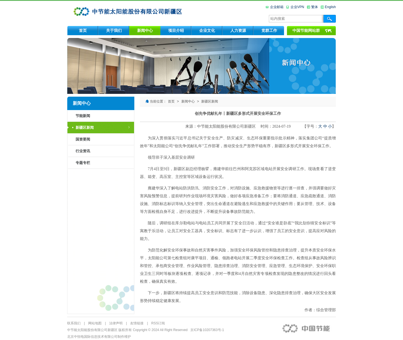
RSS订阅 (158, 323)
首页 (171, 101)
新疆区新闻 (85, 127)
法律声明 (116, 323)
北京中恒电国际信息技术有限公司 (92, 337)
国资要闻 (83, 139)
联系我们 (74, 323)
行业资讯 (83, 151)
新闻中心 (188, 101)
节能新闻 (83, 116)
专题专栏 (83, 163)
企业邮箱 (276, 7)
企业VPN (297, 7)
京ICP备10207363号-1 (207, 330)
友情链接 (137, 323)
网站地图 (95, 323)
